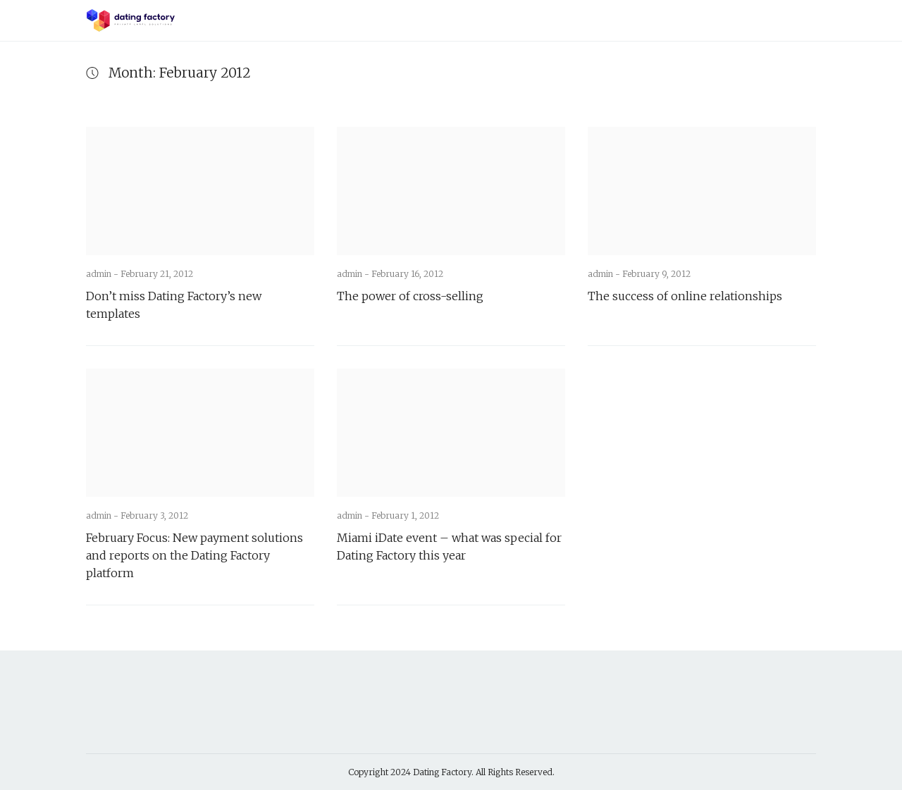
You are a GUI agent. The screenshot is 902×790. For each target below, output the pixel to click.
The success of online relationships (685, 296)
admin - (103, 274)
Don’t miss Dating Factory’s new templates (173, 305)
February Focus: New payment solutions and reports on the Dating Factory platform (194, 555)
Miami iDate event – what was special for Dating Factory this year (449, 546)
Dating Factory (442, 772)
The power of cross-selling (410, 296)
